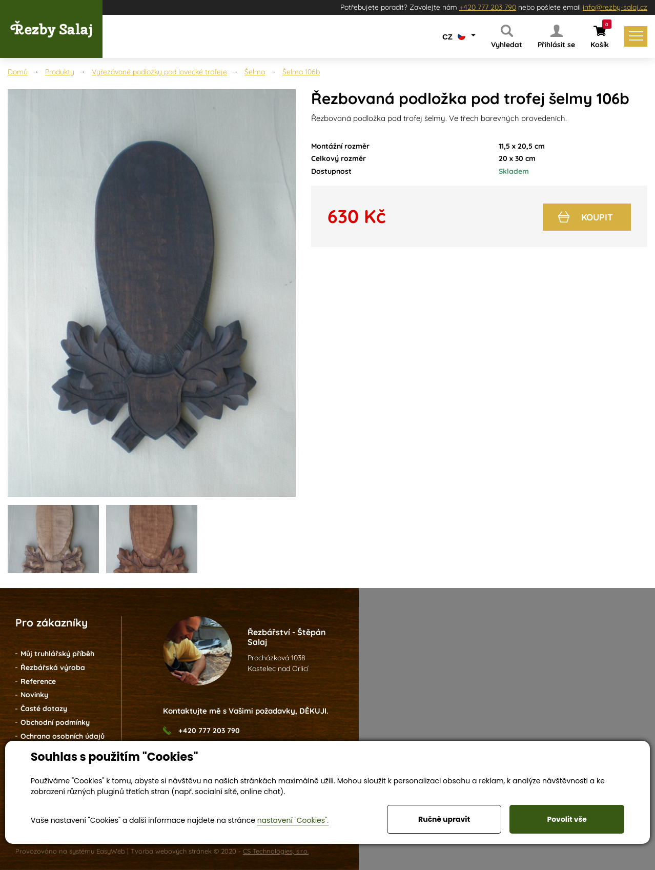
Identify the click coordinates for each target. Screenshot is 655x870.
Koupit (585, 215)
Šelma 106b (301, 71)
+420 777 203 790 (487, 7)
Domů (18, 71)
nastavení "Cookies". (293, 820)
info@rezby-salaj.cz (615, 7)
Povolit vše (566, 819)
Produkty (59, 71)
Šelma (254, 71)
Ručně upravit (444, 819)
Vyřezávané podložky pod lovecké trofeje (159, 71)
